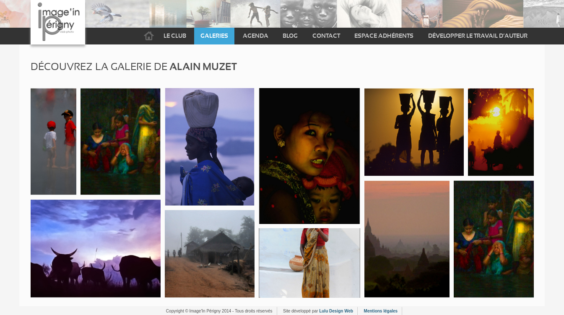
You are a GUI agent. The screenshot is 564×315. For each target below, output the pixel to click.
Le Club (175, 36)
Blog (290, 36)
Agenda (255, 36)
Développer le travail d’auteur (478, 36)
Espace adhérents (383, 36)
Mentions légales (381, 311)
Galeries (214, 36)
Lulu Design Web (336, 311)
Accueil (149, 36)
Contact (326, 36)
